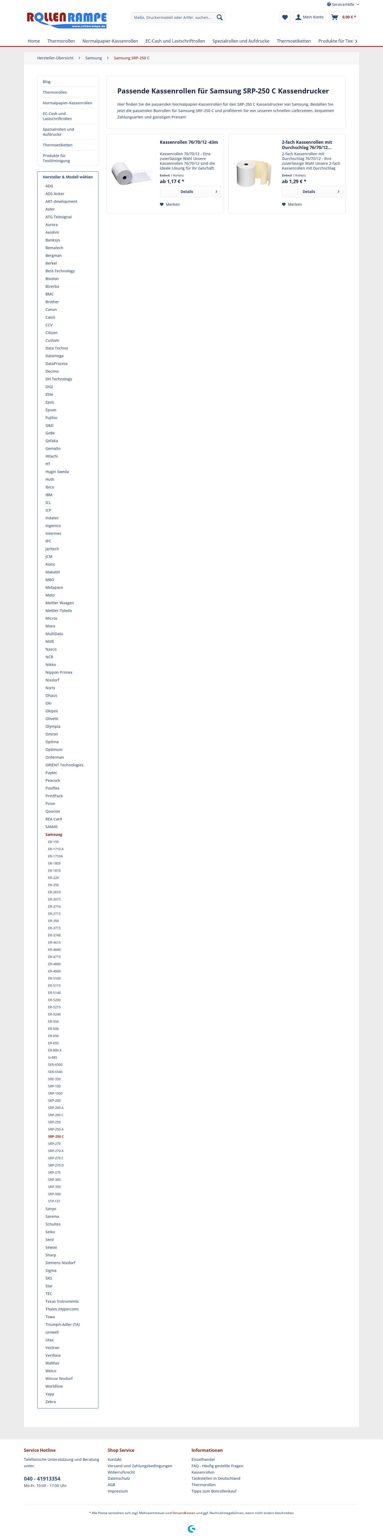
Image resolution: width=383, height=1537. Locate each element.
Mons (50, 625)
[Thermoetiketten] (294, 41)
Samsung (53, 834)
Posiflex (52, 788)
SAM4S (51, 826)
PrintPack (54, 795)
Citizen (51, 332)
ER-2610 (54, 892)
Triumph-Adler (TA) (62, 1324)
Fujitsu (51, 417)
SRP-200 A (56, 1108)
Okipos (51, 710)
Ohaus (51, 695)
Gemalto (52, 448)
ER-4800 (54, 964)
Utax (49, 1339)
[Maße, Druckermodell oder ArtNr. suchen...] (178, 17)
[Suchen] (219, 17)
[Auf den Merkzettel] (170, 204)
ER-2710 (54, 906)
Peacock (52, 780)
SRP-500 (54, 1194)
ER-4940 (54, 971)
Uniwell (52, 1332)
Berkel (51, 263)
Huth (49, 479)
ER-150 (53, 842)
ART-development (61, 201)
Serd (49, 1239)
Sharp (50, 1254)
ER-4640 (54, 949)
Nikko (50, 664)
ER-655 (53, 1043)
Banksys (52, 240)
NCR (49, 656)
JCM (48, 556)
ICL (48, 502)
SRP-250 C (56, 1136)
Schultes (53, 1224)
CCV (49, 324)
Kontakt (115, 1459)
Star (49, 1285)
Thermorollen (55, 92)
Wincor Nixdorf (59, 1378)
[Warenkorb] (344, 17)
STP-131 (54, 1201)
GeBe (50, 432)
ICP (48, 510)
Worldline (54, 1386)
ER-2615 (54, 899)
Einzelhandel (203, 1459)
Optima (52, 741)
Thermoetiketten (58, 144)
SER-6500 (55, 1064)
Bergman (53, 255)
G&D (49, 425)
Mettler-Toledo (58, 610)
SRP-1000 (55, 1093)
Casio (50, 317)
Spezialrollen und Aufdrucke (58, 132)
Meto (50, 595)
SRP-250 (54, 1122)
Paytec (51, 772)
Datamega (54, 355)
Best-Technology (60, 270)
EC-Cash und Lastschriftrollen (57, 116)
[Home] (34, 41)
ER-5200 (54, 1000)
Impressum (118, 1491)
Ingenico (53, 525)
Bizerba (52, 286)
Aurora (51, 224)
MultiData (54, 633)
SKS (48, 1278)
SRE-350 (54, 1079)
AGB (111, 1484)
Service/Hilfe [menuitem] (341, 4)
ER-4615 (54, 942)
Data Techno (56, 348)
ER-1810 (54, 870)
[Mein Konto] (309, 17)
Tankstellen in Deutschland (216, 1478)
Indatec (52, 517)
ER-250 (53, 885)
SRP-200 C (56, 1115)
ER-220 (53, 878)
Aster (50, 209)
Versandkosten (183, 1513)
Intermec (53, 533)
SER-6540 (55, 1072)
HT (47, 463)
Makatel (52, 571)
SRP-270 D (56, 1165)
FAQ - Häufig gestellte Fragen (217, 1465)
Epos (49, 402)
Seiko (50, 1231)
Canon (51, 309)
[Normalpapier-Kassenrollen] (110, 41)
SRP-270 (54, 1143)
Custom (52, 340)
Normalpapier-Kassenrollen (67, 102)
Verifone (53, 1355)
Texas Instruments (62, 1301)
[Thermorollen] (61, 41)
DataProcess (56, 363)
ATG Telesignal (58, 216)
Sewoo (51, 1247)
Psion (50, 803)
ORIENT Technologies (64, 764)
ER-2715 (54, 913)
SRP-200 (54, 1100)
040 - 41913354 (42, 1478)
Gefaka (51, 440)
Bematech (54, 247)
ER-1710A (55, 856)
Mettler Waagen (59, 602)
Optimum (54, 749)
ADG (49, 185)
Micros (51, 618)
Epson (50, 409)
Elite (49, 394)
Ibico (49, 487)
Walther (52, 1363)
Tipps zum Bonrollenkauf (214, 1491)
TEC (48, 1293)
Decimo (52, 371)
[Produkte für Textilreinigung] (347, 41)
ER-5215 (54, 1007)
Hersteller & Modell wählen (68, 176)
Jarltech (52, 548)
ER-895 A (55, 1050)
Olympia (52, 726)
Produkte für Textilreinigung (56, 158)
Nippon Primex (59, 672)
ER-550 (53, 1021)
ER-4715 (54, 957)
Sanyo (50, 1208)
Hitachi (51, 456)
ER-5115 (54, 985)
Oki (48, 703)
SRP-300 (54, 1179)
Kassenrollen (203, 1472)
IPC (48, 541)
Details (199, 190)
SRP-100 (54, 1086)
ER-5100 (54, 978)
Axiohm (52, 232)
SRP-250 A (56, 1129)
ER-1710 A (56, 849)
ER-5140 (54, 993)
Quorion (52, 811)
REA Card (53, 818)
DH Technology (58, 378)
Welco (50, 1370)
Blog (47, 81)
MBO (49, 579)
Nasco (50, 649)
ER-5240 (54, 1014)
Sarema (52, 1216)
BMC (49, 294)
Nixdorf (52, 680)
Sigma (50, 1270)
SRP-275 (54, 1172)
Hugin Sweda (57, 471)
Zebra (50, 1401)
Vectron (52, 1347)
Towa (50, 1316)
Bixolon (52, 278)
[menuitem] (178, 17)
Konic (50, 564)
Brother (52, 301)
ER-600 (53, 1028)
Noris (50, 687)
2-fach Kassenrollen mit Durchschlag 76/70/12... (307, 144)
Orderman (54, 757)
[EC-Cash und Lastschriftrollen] (175, 41)
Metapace (54, 587)
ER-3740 (54, 935)
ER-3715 (54, 928)
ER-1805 (54, 863)
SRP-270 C (56, 1158)
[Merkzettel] (285, 17)
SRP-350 (54, 1187)
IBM (48, 494)
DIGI (49, 386)
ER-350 (53, 921)
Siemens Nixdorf (60, 1262)
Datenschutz (119, 1478)
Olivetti (51, 718)
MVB (49, 641)
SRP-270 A (56, 1151)
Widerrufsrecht (121, 1472)
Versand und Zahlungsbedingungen (140, 1465)
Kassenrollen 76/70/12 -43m (189, 142)
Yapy (49, 1393)
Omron (51, 734)
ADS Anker (54, 193)
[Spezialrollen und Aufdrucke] (241, 41)
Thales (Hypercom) (61, 1309)
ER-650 (53, 1036)
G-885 (52, 1057)
